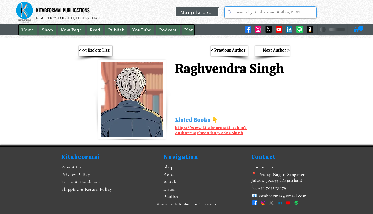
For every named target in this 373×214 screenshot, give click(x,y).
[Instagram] (258, 29)
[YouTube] (279, 29)
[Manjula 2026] (197, 12)
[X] (268, 29)
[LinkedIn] (289, 29)
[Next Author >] (272, 51)
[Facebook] (248, 29)
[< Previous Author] (229, 51)
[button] (358, 29)
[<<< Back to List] (95, 51)
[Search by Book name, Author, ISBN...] (269, 12)
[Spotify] (299, 29)
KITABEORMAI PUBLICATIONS (63, 10)
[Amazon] (310, 29)
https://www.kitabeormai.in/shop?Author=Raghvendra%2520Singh (211, 130)
